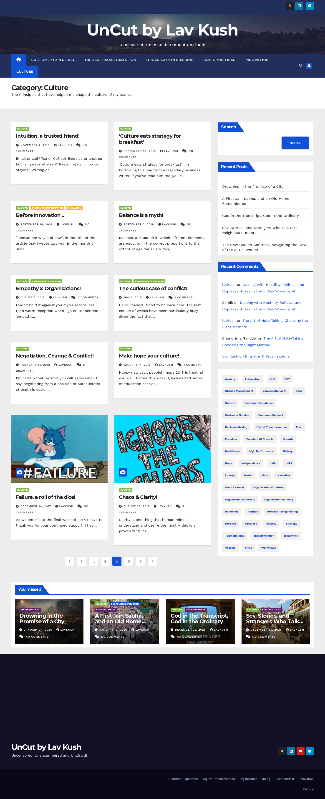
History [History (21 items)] (288, 451)
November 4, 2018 (35, 145)
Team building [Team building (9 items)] (234, 535)
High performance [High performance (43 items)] (261, 451)
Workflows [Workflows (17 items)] (268, 547)
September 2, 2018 (139, 224)
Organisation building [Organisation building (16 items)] (278, 499)
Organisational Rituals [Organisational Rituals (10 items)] (240, 499)
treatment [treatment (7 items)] (291, 535)
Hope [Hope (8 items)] (228, 463)
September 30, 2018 (140, 151)
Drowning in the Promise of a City (252, 186)
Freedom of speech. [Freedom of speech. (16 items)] (260, 439)
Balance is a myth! (141, 215)
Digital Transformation (110, 60)
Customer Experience (53, 60)
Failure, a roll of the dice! (45, 497)
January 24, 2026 (38, 629)
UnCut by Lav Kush (162, 30)
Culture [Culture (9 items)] (230, 403)
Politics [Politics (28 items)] (253, 511)
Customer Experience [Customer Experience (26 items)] (258, 403)
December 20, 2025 (267, 629)
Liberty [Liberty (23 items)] (230, 475)
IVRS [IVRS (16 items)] (289, 463)
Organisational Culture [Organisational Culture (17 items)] (268, 487)
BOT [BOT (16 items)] (287, 379)
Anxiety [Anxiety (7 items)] (230, 379)
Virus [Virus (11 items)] (248, 547)
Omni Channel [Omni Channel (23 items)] (234, 487)
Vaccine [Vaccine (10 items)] (230, 547)
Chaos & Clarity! (138, 497)
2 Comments (88, 297)
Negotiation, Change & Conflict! (54, 356)
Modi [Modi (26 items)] (265, 475)
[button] (301, 65)
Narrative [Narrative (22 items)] (283, 475)
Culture (24, 72)
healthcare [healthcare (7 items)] (232, 451)
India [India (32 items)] (273, 463)
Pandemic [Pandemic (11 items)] (231, 511)
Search (228, 126)
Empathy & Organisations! (48, 288)
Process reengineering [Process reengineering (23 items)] (282, 511)
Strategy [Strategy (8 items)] (291, 523)
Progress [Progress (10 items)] (251, 523)
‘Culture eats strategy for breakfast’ (150, 139)
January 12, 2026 (113, 629)
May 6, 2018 (133, 297)
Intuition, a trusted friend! (47, 136)
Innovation (257, 60)
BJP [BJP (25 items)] (272, 379)
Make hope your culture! (149, 356)
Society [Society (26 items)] (271, 523)
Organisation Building (170, 60)
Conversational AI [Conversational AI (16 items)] (274, 391)
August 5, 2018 (33, 297)
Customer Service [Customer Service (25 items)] (237, 415)
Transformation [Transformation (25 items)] (264, 535)
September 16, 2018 (36, 224)
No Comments (37, 636)
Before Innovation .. (40, 215)
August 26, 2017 (137, 506)
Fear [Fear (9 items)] (299, 427)
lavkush (63, 145)
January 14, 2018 (137, 364)
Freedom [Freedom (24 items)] (231, 439)
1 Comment (184, 297)
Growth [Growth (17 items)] (288, 439)
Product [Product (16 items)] (230, 523)
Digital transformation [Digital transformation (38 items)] (272, 427)
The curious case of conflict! (153, 288)
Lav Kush (230, 356)
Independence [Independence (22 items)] (250, 463)
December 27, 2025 (191, 629)
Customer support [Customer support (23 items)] (270, 415)
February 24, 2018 (35, 364)
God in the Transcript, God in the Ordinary (260, 215)
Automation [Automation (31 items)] (252, 379)
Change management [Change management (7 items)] (239, 391)
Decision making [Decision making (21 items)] (236, 427)
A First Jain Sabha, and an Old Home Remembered (119, 621)
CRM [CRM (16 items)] (298, 391)
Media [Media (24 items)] (248, 475)
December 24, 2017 (36, 506)
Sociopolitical (219, 60)
